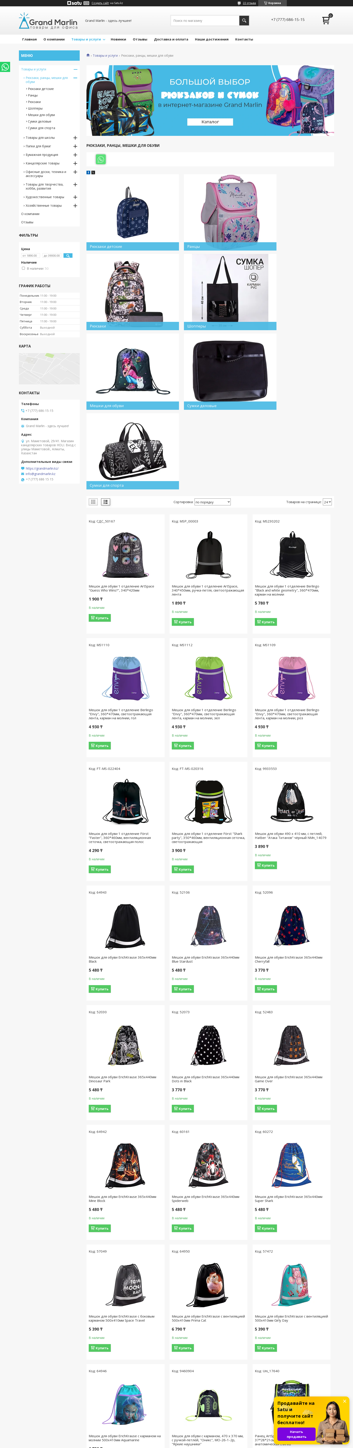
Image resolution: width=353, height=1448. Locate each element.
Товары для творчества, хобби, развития (44, 186)
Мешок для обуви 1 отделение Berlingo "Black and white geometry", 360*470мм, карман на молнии (240, 522)
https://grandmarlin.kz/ (42, 468)
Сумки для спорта (41, 128)
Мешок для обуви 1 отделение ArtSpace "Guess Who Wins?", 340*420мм (114, 520)
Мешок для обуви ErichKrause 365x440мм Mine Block (302, 897)
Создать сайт (100, 3)
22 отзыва (249, 3)
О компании (54, 39)
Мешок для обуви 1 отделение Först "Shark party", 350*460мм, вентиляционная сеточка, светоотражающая (303, 649)
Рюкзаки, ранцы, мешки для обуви (47, 80)
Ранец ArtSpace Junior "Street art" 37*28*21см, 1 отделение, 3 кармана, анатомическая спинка (305, 1142)
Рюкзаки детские (41, 89)
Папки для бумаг (38, 146)
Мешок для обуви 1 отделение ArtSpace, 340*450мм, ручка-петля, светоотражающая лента (178, 520)
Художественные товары (45, 197)
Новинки (118, 39)
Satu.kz (196, 1439)
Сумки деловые (39, 121)
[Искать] (244, 20)
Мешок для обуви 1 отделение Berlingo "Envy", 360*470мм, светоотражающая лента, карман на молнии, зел (114, 649)
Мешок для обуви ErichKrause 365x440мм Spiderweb (113, 1017)
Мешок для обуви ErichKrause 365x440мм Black (176, 773)
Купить (102, 551)
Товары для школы (40, 137)
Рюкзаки (34, 102)
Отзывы (140, 39)
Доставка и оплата (171, 39)
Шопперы (35, 108)
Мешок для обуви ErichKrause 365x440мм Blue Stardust (239, 773)
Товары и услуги (86, 39)
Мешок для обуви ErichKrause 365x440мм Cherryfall (302, 773)
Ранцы (33, 95)
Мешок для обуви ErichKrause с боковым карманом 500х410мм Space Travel (240, 1019)
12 (314, 1211)
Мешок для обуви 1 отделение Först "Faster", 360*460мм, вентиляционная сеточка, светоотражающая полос (240, 649)
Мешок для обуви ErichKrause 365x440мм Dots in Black (176, 897)
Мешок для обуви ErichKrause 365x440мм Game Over (239, 897)
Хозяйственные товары (44, 205)
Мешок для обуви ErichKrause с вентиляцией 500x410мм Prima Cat (303, 1019)
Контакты (244, 39)
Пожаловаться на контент (197, 1444)
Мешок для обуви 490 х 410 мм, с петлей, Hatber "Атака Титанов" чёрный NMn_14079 (114, 775)
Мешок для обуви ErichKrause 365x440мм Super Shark (176, 1017)
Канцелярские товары (42, 163)
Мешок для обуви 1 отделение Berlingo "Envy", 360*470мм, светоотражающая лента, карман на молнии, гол (303, 522)
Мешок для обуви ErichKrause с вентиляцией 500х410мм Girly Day (114, 1142)
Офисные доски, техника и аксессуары (46, 174)
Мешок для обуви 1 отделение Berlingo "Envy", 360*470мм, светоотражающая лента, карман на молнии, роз (177, 649)
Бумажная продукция (42, 154)
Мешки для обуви (41, 115)
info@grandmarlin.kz (40, 474)
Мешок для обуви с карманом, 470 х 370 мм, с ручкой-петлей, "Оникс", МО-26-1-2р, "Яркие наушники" (240, 1144)
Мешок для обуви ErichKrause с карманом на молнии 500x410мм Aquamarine (178, 1142)
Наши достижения (212, 39)
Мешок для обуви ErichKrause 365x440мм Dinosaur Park (113, 897)
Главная (29, 39)
